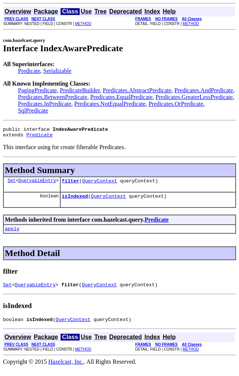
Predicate (29, 71)
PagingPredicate (37, 90)
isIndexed (75, 200)
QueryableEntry (37, 184)
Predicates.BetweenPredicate (52, 97)
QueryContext (99, 184)
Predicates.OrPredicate (175, 104)
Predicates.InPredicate (44, 104)
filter (70, 184)
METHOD (83, 24)
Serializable (57, 71)
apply (12, 234)
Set (11, 184)
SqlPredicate (33, 110)
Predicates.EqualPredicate (121, 97)
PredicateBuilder (80, 90)
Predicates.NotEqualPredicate (110, 104)
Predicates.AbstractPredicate (137, 90)
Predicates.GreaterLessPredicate (194, 97)
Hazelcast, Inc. (66, 369)
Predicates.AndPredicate (203, 90)
